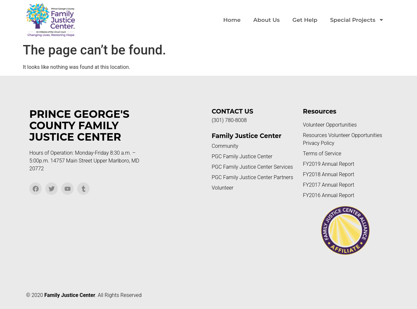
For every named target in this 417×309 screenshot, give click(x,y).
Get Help (305, 20)
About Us (266, 20)
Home (231, 20)
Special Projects (357, 20)
